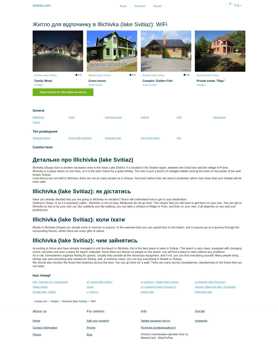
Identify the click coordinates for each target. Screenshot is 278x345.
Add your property (98, 320)
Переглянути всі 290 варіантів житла (63, 92)
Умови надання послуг (155, 320)
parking (145, 117)
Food (71, 117)
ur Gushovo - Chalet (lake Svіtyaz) (160, 282)
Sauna (36, 122)
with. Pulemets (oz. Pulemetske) (50, 282)
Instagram (201, 320)
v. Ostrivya (92, 292)
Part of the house (150, 138)
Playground (219, 117)
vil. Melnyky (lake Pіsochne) (210, 282)
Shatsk (55, 301)
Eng (238, 5)
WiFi (179, 117)
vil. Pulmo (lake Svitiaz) (99, 282)
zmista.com (40, 301)
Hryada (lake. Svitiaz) (44, 292)
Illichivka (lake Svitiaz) (74, 301)
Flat (179, 138)
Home (36, 320)
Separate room (113, 138)
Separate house (41, 138)
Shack (90, 287)
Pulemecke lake (203, 292)
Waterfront (38, 117)
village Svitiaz (40, 287)
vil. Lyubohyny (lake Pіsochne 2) (158, 287)
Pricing (91, 327)
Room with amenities (80, 138)
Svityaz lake (147, 292)
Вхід (89, 334)
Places (157, 6)
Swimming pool (113, 117)
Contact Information (45, 327)
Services (139, 6)
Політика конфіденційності (158, 327)
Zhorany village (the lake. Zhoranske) (215, 287)
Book (123, 6)
